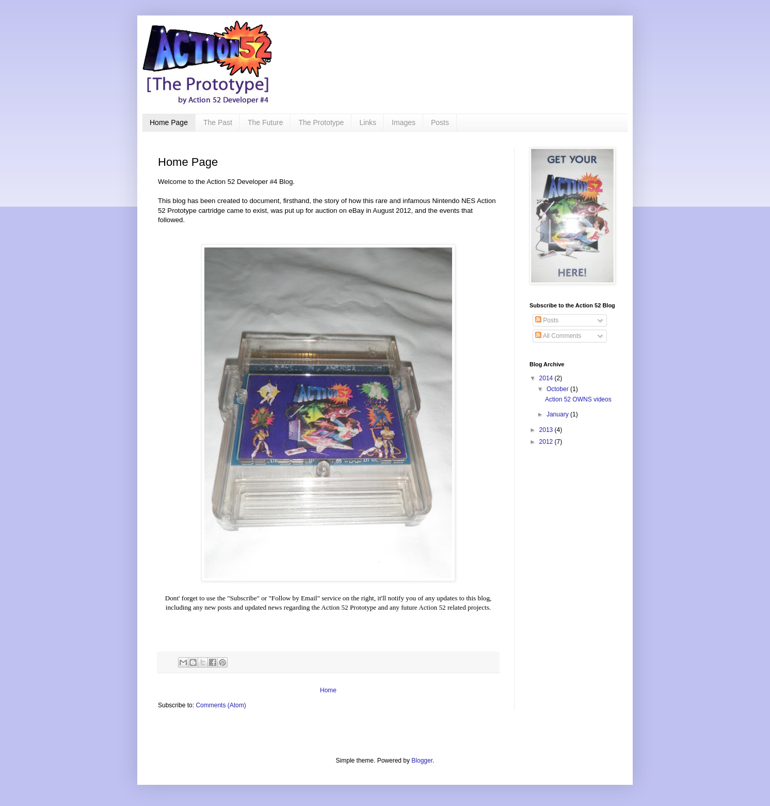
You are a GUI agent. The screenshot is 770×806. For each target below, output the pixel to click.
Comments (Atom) (221, 705)
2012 (547, 441)
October (558, 389)
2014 (547, 378)
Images (403, 122)
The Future (265, 122)
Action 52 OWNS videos (578, 399)
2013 (547, 429)
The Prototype (321, 122)
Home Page (169, 122)
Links (367, 122)
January (558, 414)
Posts (440, 122)
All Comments (558, 335)
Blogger (421, 760)
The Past (217, 122)
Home (328, 690)
